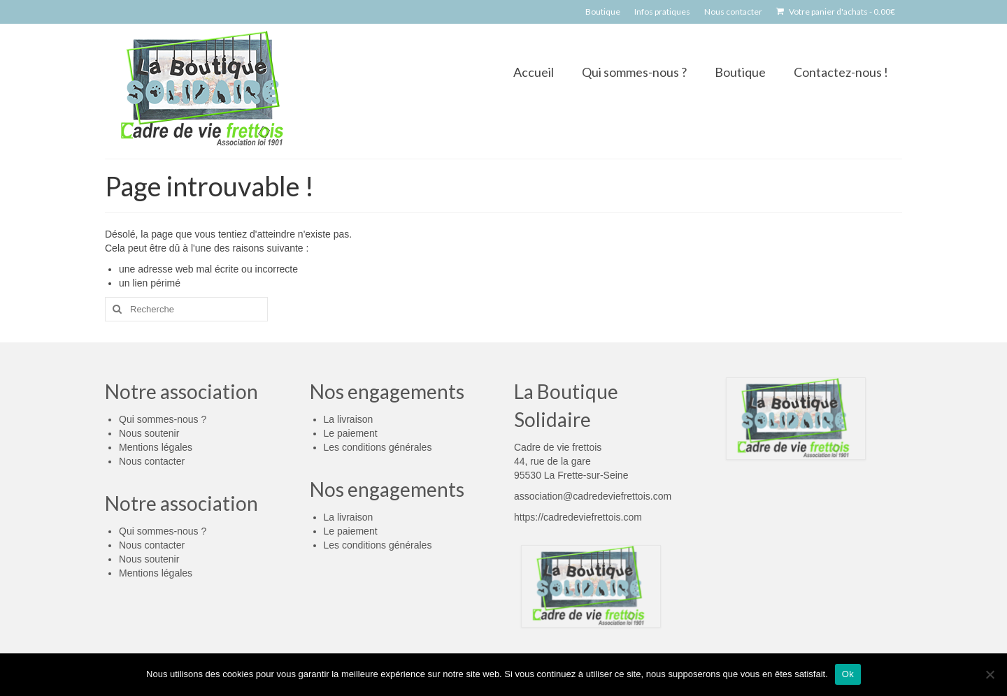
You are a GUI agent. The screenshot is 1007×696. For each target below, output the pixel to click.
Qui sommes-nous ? (162, 419)
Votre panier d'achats (835, 11)
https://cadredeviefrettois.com (578, 517)
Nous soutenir (149, 433)
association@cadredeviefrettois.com (592, 496)
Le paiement (351, 433)
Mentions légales (155, 447)
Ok (848, 674)
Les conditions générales (378, 447)
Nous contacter (152, 461)
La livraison (348, 419)
